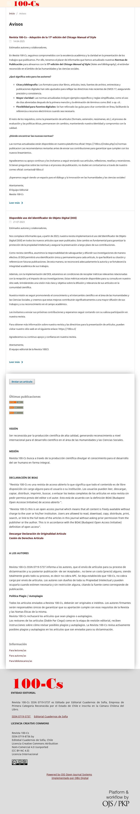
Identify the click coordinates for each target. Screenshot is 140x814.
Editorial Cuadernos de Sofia (51, 716)
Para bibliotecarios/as (20, 661)
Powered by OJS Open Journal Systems (69, 774)
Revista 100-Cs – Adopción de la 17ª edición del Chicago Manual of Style (52, 37)
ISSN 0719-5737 (21, 716)
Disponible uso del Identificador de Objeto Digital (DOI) (43, 218)
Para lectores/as (17, 650)
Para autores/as (17, 655)
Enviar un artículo (22, 381)
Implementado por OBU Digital (70, 778)
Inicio (12, 13)
